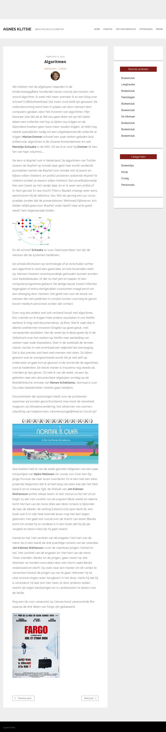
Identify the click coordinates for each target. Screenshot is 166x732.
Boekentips (50, 69)
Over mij (107, 29)
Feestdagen (128, 97)
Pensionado (128, 184)
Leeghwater (128, 84)
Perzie (159, 29)
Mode (124, 172)
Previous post (22, 698)
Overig (62, 69)
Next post (90, 698)
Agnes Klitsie (17, 29)
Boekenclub (128, 78)
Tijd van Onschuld (126, 29)
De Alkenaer (128, 116)
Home (97, 29)
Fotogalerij (146, 29)
